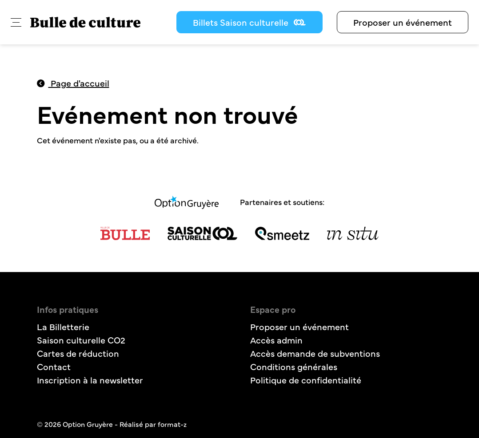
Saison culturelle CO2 (81, 340)
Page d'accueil (73, 83)
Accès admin (276, 340)
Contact (54, 366)
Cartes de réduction (78, 353)
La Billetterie (63, 326)
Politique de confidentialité (305, 380)
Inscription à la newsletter (90, 380)
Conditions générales (293, 366)
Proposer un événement (402, 22)
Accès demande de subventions (315, 353)
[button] (16, 22)
